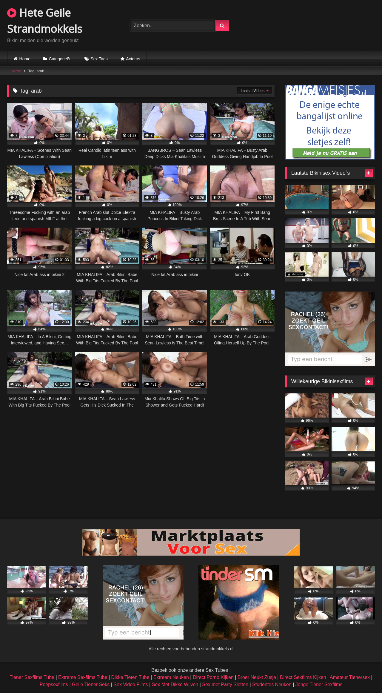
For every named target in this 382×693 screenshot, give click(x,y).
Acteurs (133, 58)
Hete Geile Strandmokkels (44, 20)
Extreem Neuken (171, 677)
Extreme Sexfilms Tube (82, 677)
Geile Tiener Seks (91, 684)
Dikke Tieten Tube (130, 677)
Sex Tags (98, 58)
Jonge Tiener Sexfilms (318, 684)
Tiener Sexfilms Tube (32, 677)
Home (24, 58)
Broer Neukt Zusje (257, 677)
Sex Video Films (130, 684)
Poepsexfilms (54, 684)
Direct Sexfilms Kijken (303, 677)
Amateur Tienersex (350, 677)
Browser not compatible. (313, 25)
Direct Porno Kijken (213, 677)
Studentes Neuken (272, 684)
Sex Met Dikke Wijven (175, 684)
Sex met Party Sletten (225, 684)
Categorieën (60, 58)
